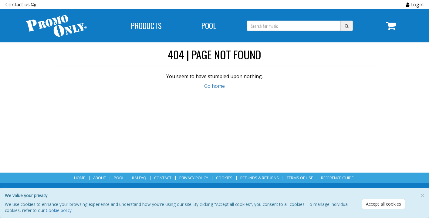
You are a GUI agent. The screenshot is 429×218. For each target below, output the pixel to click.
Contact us (20, 4)
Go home (214, 86)
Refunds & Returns (259, 177)
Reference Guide (337, 177)
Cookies (224, 177)
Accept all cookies (383, 204)
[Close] (422, 196)
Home (79, 177)
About (99, 177)
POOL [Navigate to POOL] (208, 25)
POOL (119, 177)
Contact (162, 177)
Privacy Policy (193, 177)
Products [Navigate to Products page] (146, 25)
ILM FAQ (139, 177)
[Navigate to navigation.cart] (391, 25)
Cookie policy (59, 210)
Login (416, 4)
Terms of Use (300, 177)
